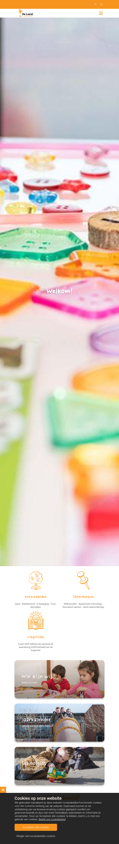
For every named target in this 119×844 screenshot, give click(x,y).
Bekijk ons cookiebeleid (52, 819)
